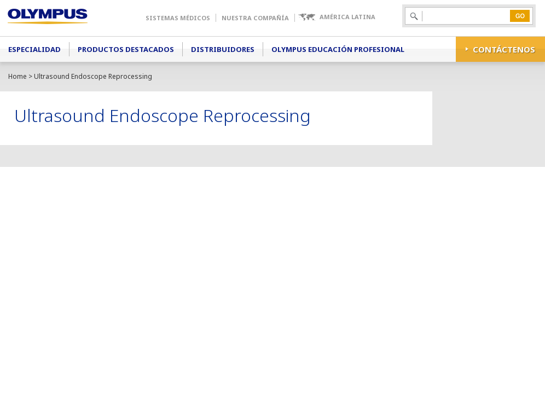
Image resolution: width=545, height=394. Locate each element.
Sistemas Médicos (178, 18)
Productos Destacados (126, 49)
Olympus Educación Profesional (337, 49)
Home (17, 76)
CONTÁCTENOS (504, 49)
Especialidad (34, 49)
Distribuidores (222, 49)
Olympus (63, 18)
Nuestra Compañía (255, 18)
